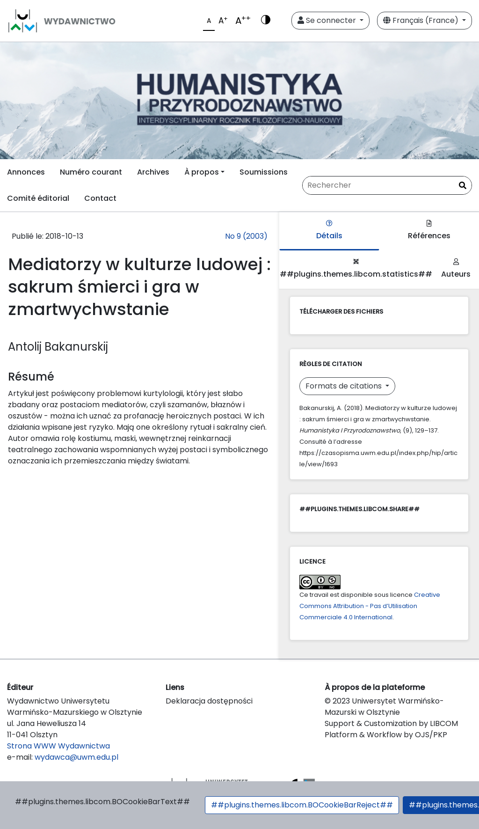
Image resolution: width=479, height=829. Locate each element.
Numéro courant (91, 172)
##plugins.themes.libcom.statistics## (356, 268)
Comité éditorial (38, 198)
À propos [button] (201, 172)
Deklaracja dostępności (209, 701)
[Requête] (387, 185)
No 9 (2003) (246, 236)
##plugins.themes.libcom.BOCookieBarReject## (302, 805)
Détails (329, 230)
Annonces (26, 172)
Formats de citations (344, 386)
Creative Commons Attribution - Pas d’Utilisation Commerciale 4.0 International (369, 606)
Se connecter (328, 20)
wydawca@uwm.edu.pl (76, 757)
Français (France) (421, 20)
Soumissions (264, 172)
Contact (100, 198)
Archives (153, 172)
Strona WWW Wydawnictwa (58, 746)
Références (429, 230)
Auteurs (456, 268)
